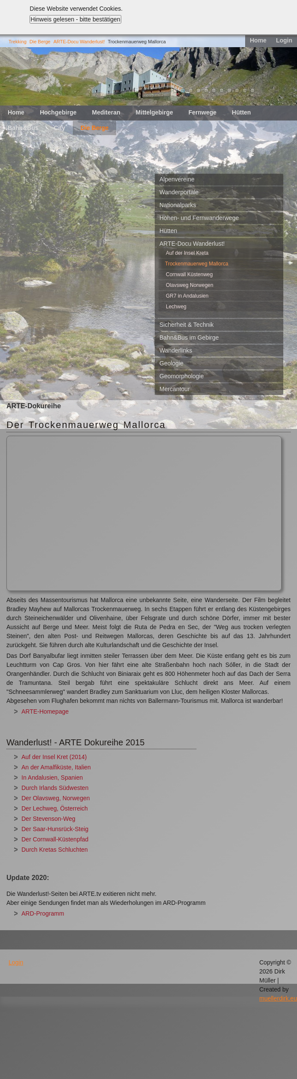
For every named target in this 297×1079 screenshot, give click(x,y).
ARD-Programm (42, 913)
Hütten (241, 112)
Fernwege (202, 112)
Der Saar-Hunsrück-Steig (54, 829)
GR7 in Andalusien (187, 296)
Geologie (171, 363)
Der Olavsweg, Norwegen (55, 798)
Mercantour (174, 389)
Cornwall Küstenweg (189, 274)
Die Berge (40, 41)
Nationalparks (177, 205)
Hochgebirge (58, 112)
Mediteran (106, 112)
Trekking (18, 41)
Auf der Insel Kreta (187, 253)
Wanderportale (178, 192)
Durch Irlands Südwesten (54, 787)
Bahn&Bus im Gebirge (189, 337)
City (59, 127)
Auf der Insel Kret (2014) (54, 756)
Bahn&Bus (23, 127)
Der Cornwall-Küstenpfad (54, 839)
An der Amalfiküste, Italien (56, 767)
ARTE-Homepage (45, 711)
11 (252, 90)
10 (245, 90)
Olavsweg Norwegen (189, 285)
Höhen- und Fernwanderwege (199, 217)
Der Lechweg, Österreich (54, 808)
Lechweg (176, 307)
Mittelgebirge (154, 112)
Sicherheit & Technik (186, 324)
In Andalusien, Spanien (52, 777)
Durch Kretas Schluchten (54, 849)
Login (284, 40)
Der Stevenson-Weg (48, 818)
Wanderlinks (175, 350)
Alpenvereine (177, 179)
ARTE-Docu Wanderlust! (79, 41)
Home (258, 40)
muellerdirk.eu (278, 998)
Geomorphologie (181, 376)
